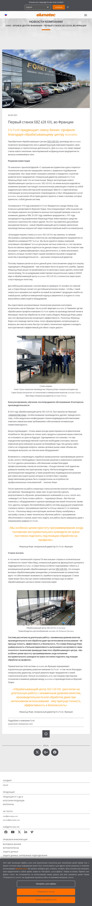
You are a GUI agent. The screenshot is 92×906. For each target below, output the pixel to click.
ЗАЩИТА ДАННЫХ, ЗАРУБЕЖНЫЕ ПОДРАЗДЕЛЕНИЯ (25, 855)
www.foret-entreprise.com (20, 724)
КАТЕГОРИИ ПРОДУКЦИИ (13, 801)
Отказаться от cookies (46, 892)
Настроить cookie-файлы (46, 884)
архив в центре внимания (27, 26)
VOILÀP (5, 785)
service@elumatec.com (11, 820)
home (8, 26)
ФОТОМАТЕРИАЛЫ (11, 848)
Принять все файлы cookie (46, 900)
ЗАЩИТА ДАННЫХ (10, 852)
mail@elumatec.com (10, 816)
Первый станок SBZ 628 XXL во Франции (65, 26)
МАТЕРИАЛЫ (8, 804)
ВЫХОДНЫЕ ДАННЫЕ (12, 844)
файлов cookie (21, 869)
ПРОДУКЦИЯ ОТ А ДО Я (13, 797)
